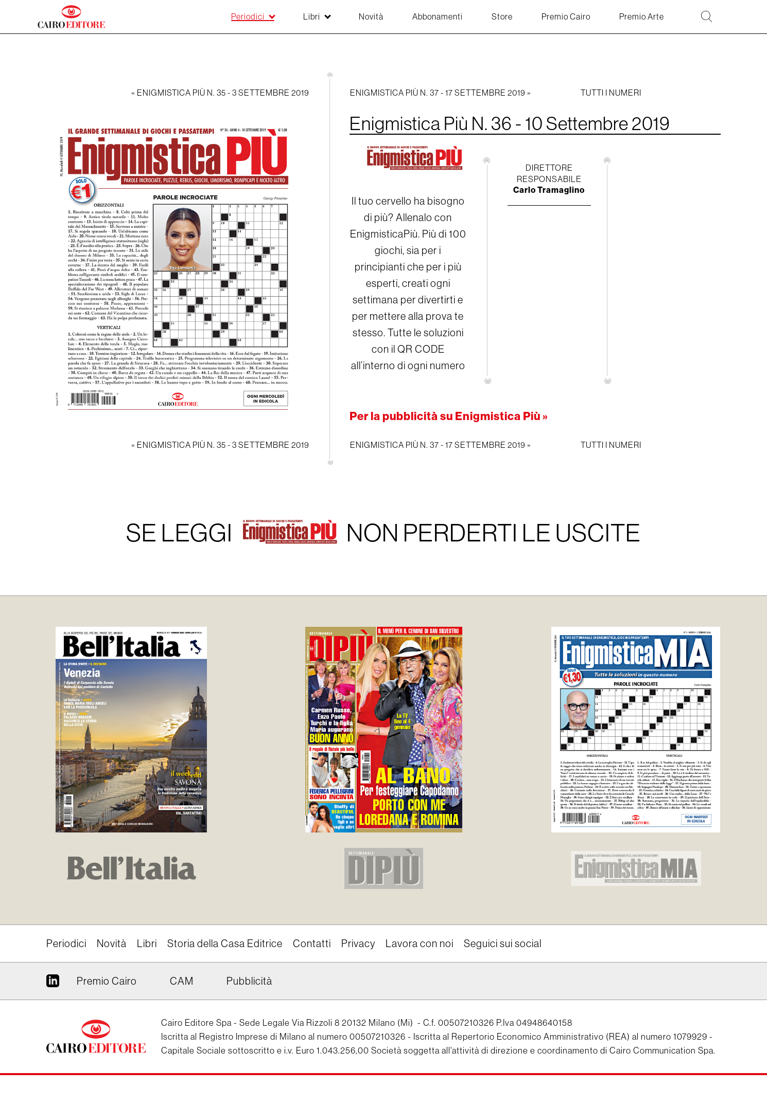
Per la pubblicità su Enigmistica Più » (449, 416)
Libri (147, 943)
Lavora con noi (420, 943)
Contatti (312, 943)
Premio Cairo (107, 980)
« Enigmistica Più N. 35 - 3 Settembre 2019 (220, 92)
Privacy (358, 943)
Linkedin (52, 984)
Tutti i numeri (611, 92)
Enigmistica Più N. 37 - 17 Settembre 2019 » (440, 92)
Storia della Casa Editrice (225, 943)
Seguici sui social (503, 943)
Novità (112, 943)
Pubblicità (249, 980)
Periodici (66, 943)
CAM (182, 980)
